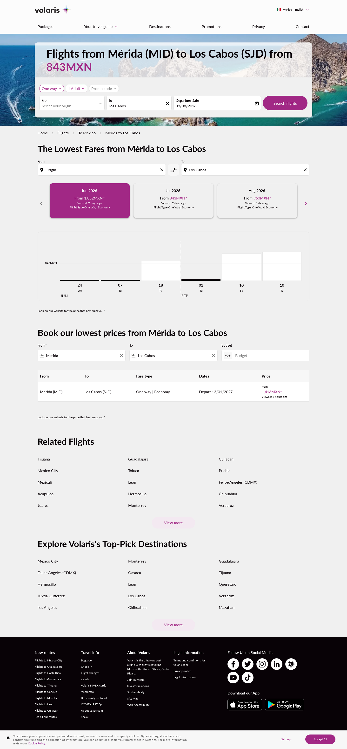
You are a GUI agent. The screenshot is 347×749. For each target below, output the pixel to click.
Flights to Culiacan (46, 705)
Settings (286, 739)
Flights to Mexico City (48, 655)
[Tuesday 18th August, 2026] (160, 265)
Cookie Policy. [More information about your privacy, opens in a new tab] (37, 743)
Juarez (43, 499)
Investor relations (138, 680)
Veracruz (226, 499)
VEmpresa (87, 686)
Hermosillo (137, 488)
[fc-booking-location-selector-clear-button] (168, 103)
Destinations (160, 26)
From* (42, 340)
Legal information (185, 672)
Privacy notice (182, 665)
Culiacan (226, 453)
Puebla (224, 465)
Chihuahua (228, 488)
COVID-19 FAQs (91, 699)
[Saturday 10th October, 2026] (241, 261)
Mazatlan (226, 602)
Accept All (320, 739)
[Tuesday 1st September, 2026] (200, 274)
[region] (173, 739)
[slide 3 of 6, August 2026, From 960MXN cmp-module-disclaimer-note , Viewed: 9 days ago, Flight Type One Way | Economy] (257, 200)
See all (85, 711)
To (110, 100)
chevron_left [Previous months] (41, 201)
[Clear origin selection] (162, 169)
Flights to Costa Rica (48, 667)
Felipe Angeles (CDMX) (238, 476)
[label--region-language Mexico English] (293, 9)
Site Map (133, 693)
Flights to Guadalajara (48, 661)
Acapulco (45, 488)
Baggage (86, 655)
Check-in (86, 661)
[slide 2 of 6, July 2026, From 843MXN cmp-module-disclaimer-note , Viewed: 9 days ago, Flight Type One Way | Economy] (173, 200)
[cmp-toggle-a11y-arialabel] (173, 170)
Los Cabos (136, 590)
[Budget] (269, 350)
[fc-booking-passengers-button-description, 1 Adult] (74, 88)
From (45, 100)
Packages (45, 26)
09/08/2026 (186, 105)
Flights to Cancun (46, 686)
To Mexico (87, 133)
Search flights (285, 103)
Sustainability (135, 687)
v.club (85, 674)
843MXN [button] (69, 66)
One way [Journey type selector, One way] (49, 88)
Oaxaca (134, 567)
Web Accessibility (138, 699)
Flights (63, 133)
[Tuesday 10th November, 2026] (281, 260)
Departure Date (187, 100)
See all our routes (46, 711)
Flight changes (90, 667)
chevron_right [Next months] (305, 201)
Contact (302, 26)
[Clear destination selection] (306, 169)
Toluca (133, 465)
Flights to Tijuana (46, 680)
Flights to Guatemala (48, 674)
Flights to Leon (44, 699)
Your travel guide (102, 26)
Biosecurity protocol (94, 692)
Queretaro (227, 579)
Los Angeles (47, 602)
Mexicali (45, 476)
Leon (132, 476)
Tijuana (44, 453)
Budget (226, 340)
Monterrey (137, 499)
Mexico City (48, 465)
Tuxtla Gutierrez (51, 590)
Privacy (258, 26)
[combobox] (70, 106)
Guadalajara (138, 453)
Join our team (136, 674)
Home (43, 133)
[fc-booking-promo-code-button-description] (101, 88)
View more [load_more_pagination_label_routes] (173, 517)
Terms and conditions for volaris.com (189, 657)
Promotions (211, 26)
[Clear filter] (121, 350)
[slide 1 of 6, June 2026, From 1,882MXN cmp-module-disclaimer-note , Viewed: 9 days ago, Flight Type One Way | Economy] (90, 200)
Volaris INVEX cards (93, 680)
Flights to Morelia (46, 692)
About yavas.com (92, 705)
